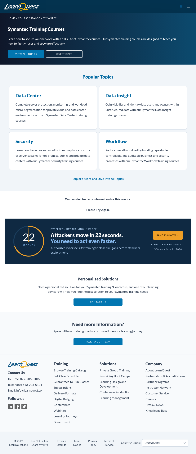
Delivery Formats (65, 393)
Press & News (154, 404)
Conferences (62, 404)
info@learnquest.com (30, 390)
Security (24, 141)
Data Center (28, 95)
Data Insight (118, 95)
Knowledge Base (156, 410)
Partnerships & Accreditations (165, 376)
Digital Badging (64, 399)
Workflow (116, 141)
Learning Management (114, 398)
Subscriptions (63, 387)
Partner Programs (157, 382)
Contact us (98, 302)
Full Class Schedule (66, 376)
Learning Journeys (66, 416)
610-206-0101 (32, 384)
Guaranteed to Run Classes (71, 382)
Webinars (60, 410)
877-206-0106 (30, 379)
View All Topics (26, 53)
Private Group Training (115, 370)
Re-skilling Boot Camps (115, 376)
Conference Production (115, 392)
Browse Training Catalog (70, 370)
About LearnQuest (157, 370)
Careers (150, 399)
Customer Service (157, 393)
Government (62, 422)
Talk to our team (98, 341)
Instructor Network (158, 387)
